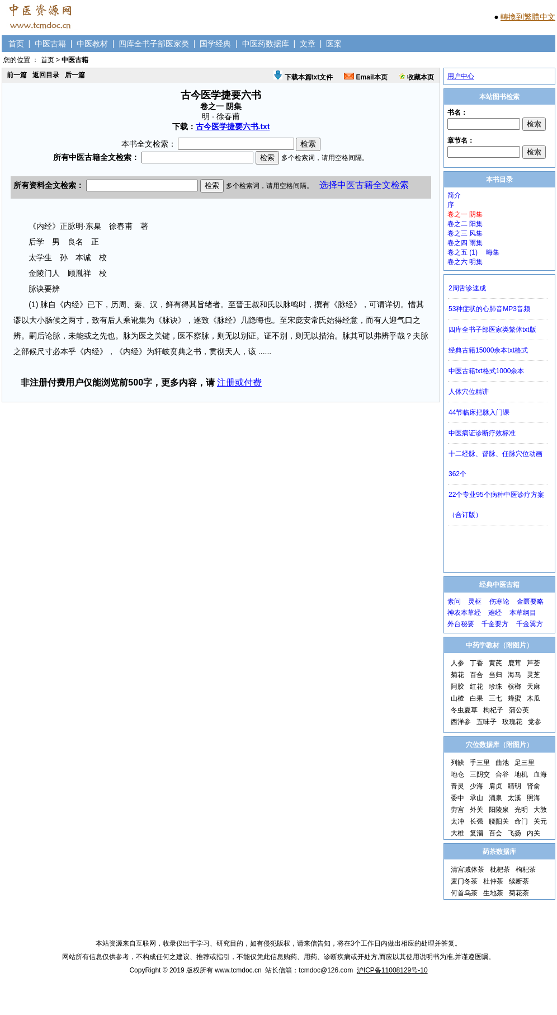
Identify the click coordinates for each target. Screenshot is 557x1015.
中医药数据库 (265, 43)
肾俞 (533, 786)
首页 (16, 43)
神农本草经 (464, 613)
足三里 (524, 763)
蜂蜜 (514, 698)
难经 (495, 613)
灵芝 (533, 675)
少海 (476, 786)
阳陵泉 (499, 810)
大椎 (457, 833)
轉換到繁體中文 (528, 16)
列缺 (457, 763)
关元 (540, 821)
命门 (521, 821)
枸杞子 (493, 710)
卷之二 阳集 (465, 224)
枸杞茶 (526, 869)
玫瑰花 (512, 722)
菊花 (457, 675)
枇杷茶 (500, 869)
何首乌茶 (464, 893)
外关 (476, 810)
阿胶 (457, 686)
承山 (476, 798)
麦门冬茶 (464, 881)
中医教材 (92, 43)
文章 (307, 43)
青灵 (457, 786)
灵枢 (475, 601)
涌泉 (495, 798)
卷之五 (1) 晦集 (473, 252)
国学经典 (215, 43)
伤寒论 (499, 601)
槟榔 (514, 686)
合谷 (502, 774)
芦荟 (533, 663)
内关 (533, 833)
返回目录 (45, 75)
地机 (521, 774)
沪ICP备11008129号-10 (392, 970)
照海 (533, 798)
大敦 (540, 810)
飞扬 (514, 833)
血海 (540, 774)
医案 (334, 43)
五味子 (486, 722)
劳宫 (457, 810)
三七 (495, 698)
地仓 (457, 774)
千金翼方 (529, 624)
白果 (476, 698)
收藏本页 (416, 77)
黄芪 (495, 663)
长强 (476, 821)
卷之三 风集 (465, 233)
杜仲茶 (493, 881)
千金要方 (495, 624)
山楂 (457, 698)
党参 (534, 722)
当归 (495, 675)
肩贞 (495, 786)
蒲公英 (519, 710)
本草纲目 (522, 613)
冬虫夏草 (464, 710)
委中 (457, 798)
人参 (457, 663)
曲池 (502, 763)
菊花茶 (519, 893)
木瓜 (533, 698)
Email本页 (365, 77)
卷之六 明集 (465, 262)
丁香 (476, 663)
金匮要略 (530, 601)
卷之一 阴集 (465, 214)
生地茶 (493, 893)
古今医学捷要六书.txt (233, 126)
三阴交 (480, 774)
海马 (514, 675)
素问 (454, 601)
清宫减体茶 (467, 869)
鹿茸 (514, 663)
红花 (476, 686)
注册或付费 (239, 382)
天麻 (533, 686)
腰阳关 (499, 821)
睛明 (514, 786)
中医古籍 (50, 43)
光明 (521, 810)
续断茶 (519, 881)
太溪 (514, 798)
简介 (454, 195)
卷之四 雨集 (465, 243)
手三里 (480, 763)
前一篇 (17, 75)
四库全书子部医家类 (154, 43)
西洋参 (461, 722)
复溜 (476, 833)
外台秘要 (460, 624)
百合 (476, 675)
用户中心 (460, 76)
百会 (495, 833)
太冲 (457, 821)
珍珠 (495, 686)
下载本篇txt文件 (303, 77)
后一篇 (75, 75)
